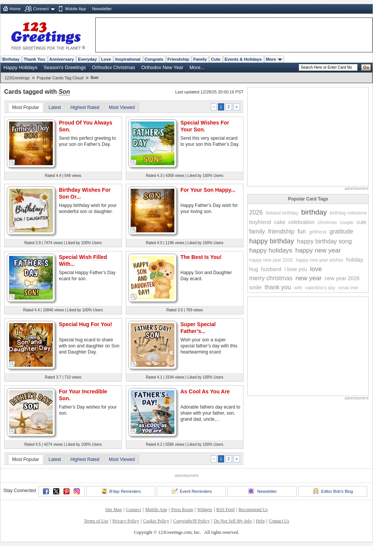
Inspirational (128, 59)
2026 (256, 212)
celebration (301, 222)
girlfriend (317, 232)
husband (271, 269)
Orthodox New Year (162, 67)
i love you (295, 269)
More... (197, 67)
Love (106, 59)
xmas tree (348, 287)
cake (280, 222)
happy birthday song (324, 241)
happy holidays (270, 250)
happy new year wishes (319, 260)
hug (253, 269)
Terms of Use (96, 521)
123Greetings (17, 78)
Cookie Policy (156, 521)
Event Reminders (192, 491)
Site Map (113, 509)
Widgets (204, 509)
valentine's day (320, 287)
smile (255, 287)
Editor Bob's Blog (333, 491)
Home (15, 8)
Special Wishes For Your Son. (204, 126)
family (257, 231)
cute (361, 222)
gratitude (341, 231)
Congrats (154, 59)
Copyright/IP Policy (191, 521)
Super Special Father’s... (198, 327)
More (274, 59)
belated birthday (282, 213)
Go (366, 67)
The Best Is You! (200, 257)
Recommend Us (253, 509)
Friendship (178, 59)
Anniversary (61, 59)
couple (346, 222)
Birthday (10, 59)
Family (200, 59)
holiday (354, 260)
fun (301, 231)
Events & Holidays (243, 59)
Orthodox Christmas (113, 67)
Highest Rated (84, 107)
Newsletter (102, 8)
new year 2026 (342, 278)
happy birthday (271, 241)
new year (309, 278)
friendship (281, 231)
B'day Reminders (121, 491)
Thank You (34, 59)
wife (298, 287)
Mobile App (75, 8)
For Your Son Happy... (207, 190)
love (316, 269)
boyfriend (260, 222)
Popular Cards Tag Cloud (60, 78)
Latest (55, 107)
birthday (314, 212)
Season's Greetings (65, 67)
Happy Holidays (20, 67)
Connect (41, 8)
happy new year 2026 (271, 260)
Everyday (87, 59)
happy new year (318, 250)
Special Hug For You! (85, 324)
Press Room (182, 509)
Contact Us (279, 521)
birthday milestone (348, 213)
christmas (327, 222)
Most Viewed (121, 107)
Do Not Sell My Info (233, 521)
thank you (278, 287)
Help (260, 521)
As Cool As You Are (205, 391)
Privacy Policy (125, 521)
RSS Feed (225, 509)
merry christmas (270, 278)
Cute (215, 59)
